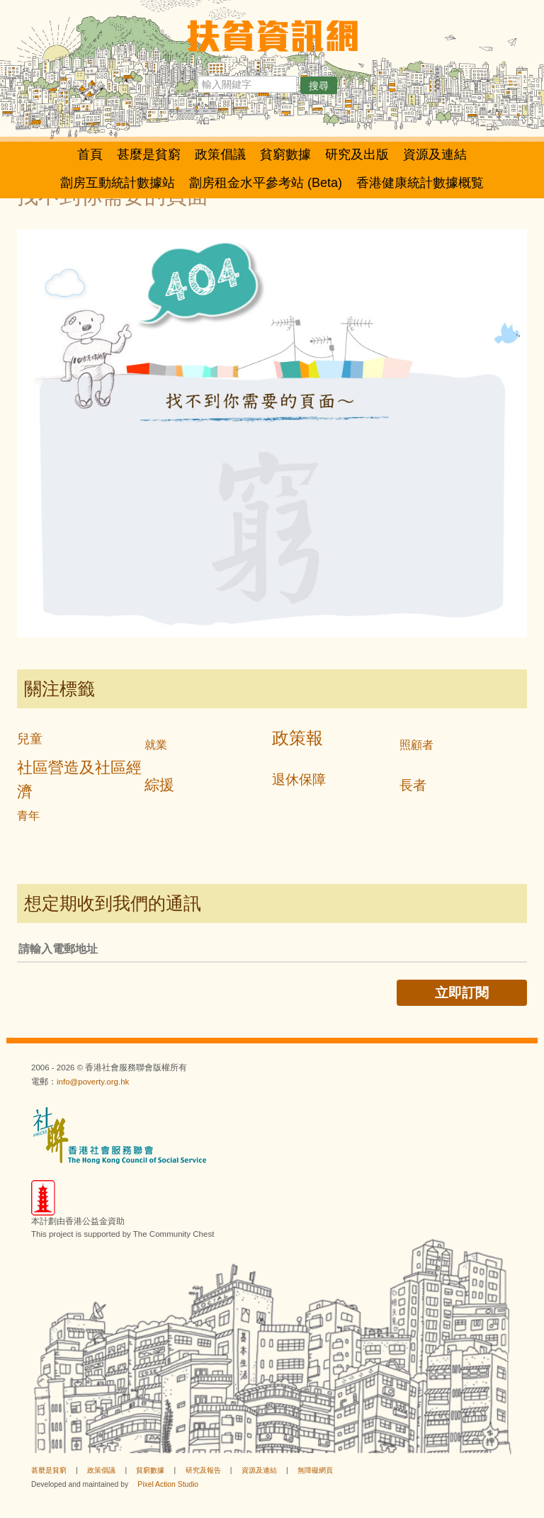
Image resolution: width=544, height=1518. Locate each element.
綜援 (159, 784)
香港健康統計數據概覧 (420, 183)
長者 (413, 785)
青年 (28, 816)
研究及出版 (357, 154)
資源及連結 (435, 154)
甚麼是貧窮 (149, 154)
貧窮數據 (285, 154)
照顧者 (417, 745)
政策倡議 (220, 154)
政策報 (297, 737)
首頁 (90, 154)
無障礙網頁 (315, 1470)
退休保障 (299, 779)
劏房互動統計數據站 (117, 183)
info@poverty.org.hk (93, 1081)
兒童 (29, 739)
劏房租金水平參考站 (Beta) (265, 183)
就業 (155, 745)
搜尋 (319, 85)
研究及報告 (203, 1470)
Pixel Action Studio (167, 1484)
